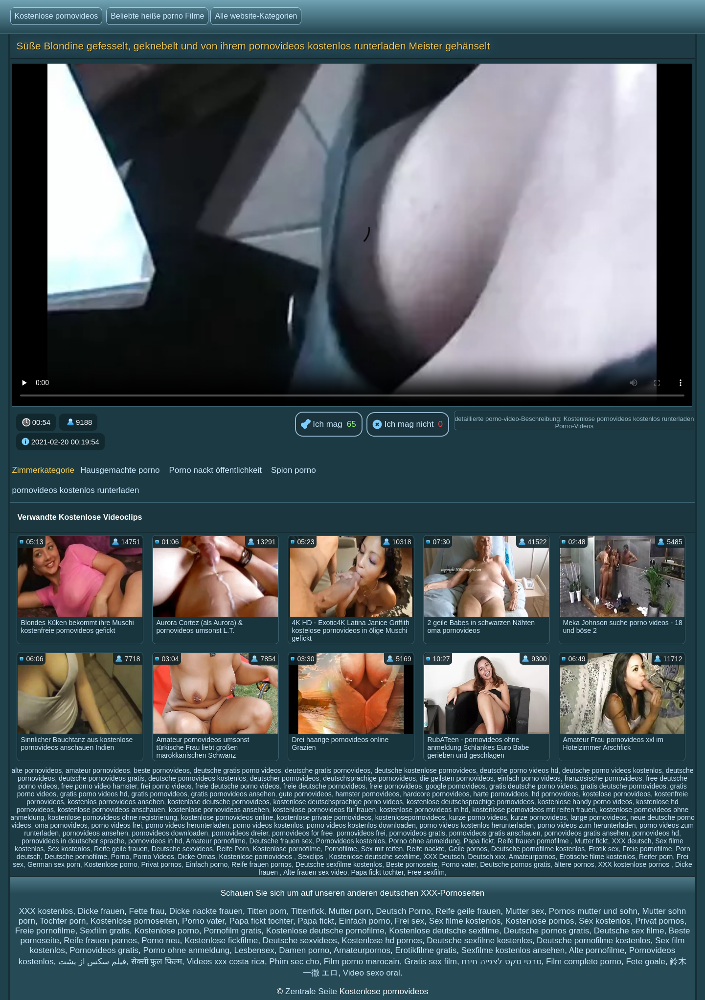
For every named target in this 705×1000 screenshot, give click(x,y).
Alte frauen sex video (315, 872)
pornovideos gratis (417, 833)
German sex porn (53, 864)
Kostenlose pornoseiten (134, 921)
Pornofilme (340, 849)
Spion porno (293, 470)
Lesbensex (254, 950)
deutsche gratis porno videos (237, 770)
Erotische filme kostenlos (597, 856)
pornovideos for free (302, 833)
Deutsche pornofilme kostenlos (538, 849)
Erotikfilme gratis (426, 950)
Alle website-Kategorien (256, 16)
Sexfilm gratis (105, 930)
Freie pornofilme (647, 849)
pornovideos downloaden (170, 833)
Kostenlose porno (110, 864)
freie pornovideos (395, 786)
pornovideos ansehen (95, 833)
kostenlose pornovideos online (227, 817)
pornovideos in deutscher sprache (73, 841)
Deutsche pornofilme (76, 856)
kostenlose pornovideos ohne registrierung (112, 817)
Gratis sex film (430, 961)
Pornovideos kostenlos (350, 841)
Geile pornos (468, 849)
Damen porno (304, 950)
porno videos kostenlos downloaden (361, 825)
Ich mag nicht (403, 424)
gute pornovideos (305, 794)
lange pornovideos (598, 817)
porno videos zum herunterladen (587, 825)
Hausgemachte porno (120, 470)
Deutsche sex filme (629, 930)
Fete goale (645, 961)
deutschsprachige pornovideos (369, 778)
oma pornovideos (61, 825)
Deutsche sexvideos (182, 849)
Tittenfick (307, 911)
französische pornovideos (603, 778)
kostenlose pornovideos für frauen (324, 810)
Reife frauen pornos (261, 864)
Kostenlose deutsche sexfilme (374, 856)
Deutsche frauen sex (281, 841)
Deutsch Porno (403, 911)
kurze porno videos (478, 817)
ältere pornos (574, 864)
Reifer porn (656, 856)
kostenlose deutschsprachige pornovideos (470, 802)
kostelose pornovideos (617, 794)
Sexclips (311, 856)
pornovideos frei (361, 833)
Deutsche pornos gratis (515, 864)
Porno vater (459, 864)
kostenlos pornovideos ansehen (116, 802)
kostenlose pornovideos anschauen (111, 810)
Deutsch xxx (486, 856)
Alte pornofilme (596, 950)
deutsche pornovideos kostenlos (197, 778)
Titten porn (267, 911)
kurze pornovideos (539, 817)
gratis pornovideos (159, 794)
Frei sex (409, 921)
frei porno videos (166, 786)
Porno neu (160, 940)
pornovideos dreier (240, 833)
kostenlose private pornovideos (324, 817)
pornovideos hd (655, 833)
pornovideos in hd (155, 841)
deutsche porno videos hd (519, 770)
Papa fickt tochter (377, 872)
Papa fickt (479, 841)
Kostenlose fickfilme (221, 940)
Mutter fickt (591, 841)
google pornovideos (455, 786)
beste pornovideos (161, 770)
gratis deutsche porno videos (533, 786)
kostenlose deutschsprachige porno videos (338, 802)
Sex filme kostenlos (464, 921)
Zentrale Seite (312, 991)
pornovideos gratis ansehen (586, 833)
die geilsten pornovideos (457, 778)
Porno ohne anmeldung (424, 841)
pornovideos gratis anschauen (495, 833)
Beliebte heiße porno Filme (157, 16)
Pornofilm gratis (232, 930)
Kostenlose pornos (539, 921)
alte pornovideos (37, 770)
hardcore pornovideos (436, 794)
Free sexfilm (426, 872)
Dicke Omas (196, 856)
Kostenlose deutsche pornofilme (325, 930)
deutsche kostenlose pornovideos (425, 770)
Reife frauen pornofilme (534, 841)
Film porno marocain (362, 961)
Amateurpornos (532, 856)
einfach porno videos (529, 778)
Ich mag (321, 424)
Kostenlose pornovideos (56, 16)
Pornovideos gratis (103, 950)
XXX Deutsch (444, 856)
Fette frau (147, 911)
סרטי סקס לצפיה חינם (501, 961)
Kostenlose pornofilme (287, 849)
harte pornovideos (500, 794)
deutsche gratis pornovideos (327, 770)
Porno (120, 856)
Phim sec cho (294, 961)
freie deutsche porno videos (237, 786)
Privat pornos (161, 864)
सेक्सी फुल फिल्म (156, 961)
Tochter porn (63, 921)
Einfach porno (206, 864)
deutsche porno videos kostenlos (612, 770)
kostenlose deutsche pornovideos (219, 802)
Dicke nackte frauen (206, 911)
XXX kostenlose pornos (634, 864)
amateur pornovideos (98, 770)
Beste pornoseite (411, 864)
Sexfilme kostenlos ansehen (513, 950)
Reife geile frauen (121, 849)
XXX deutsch (632, 841)
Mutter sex (524, 911)
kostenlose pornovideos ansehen (219, 810)
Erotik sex (603, 849)
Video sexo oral (371, 972)
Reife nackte (426, 849)
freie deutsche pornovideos (324, 786)
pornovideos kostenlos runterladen (75, 490)
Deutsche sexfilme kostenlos (339, 864)
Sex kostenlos (68, 849)
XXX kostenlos (46, 911)
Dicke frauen (101, 911)
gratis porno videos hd (94, 794)
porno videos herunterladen (187, 825)
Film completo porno (583, 961)
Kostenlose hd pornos (381, 940)
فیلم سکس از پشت (92, 961)
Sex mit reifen (382, 849)
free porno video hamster (99, 786)
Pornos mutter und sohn (593, 911)
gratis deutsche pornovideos (623, 786)
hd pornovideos (555, 794)
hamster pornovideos (367, 794)
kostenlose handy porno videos (585, 802)
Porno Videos (153, 856)
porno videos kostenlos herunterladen (476, 825)
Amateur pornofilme (216, 841)
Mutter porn (350, 911)
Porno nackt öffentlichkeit (215, 470)
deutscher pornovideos (284, 778)
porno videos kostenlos (268, 825)
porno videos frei (116, 825)
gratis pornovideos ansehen (233, 794)
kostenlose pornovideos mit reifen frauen (533, 810)
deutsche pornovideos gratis (101, 778)
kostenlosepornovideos (410, 817)
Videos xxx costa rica (226, 961)
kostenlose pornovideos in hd (424, 810)
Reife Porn (233, 849)
